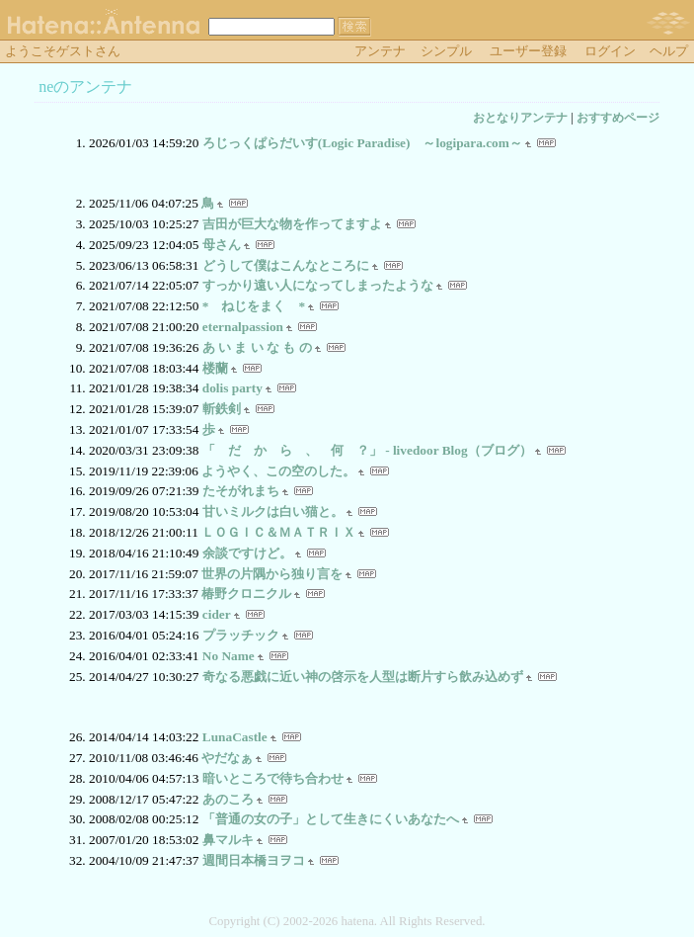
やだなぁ (227, 757)
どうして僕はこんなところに (285, 265)
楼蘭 (215, 368)
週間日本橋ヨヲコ (253, 860)
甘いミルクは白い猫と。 (273, 511)
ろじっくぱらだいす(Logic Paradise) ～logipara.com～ (362, 142)
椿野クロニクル (246, 593)
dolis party (232, 388)
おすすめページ (618, 118)
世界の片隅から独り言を (272, 573)
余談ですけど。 (247, 553)
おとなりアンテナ (520, 118)
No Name (228, 655)
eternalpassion (242, 326)
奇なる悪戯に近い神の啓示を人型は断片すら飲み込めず (362, 676)
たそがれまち (240, 490)
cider (216, 614)
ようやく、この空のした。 (278, 471)
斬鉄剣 (221, 408)
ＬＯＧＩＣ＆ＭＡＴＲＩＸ (278, 532)
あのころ (228, 799)
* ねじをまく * (253, 305)
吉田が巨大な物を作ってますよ (292, 223)
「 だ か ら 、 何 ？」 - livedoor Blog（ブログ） (367, 450)
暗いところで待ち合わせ (273, 778)
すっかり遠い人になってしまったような (317, 285)
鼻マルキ (228, 839)
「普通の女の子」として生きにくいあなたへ (330, 818)
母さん (221, 244)
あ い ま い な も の (257, 347)
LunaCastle (235, 736)
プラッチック (240, 635)
